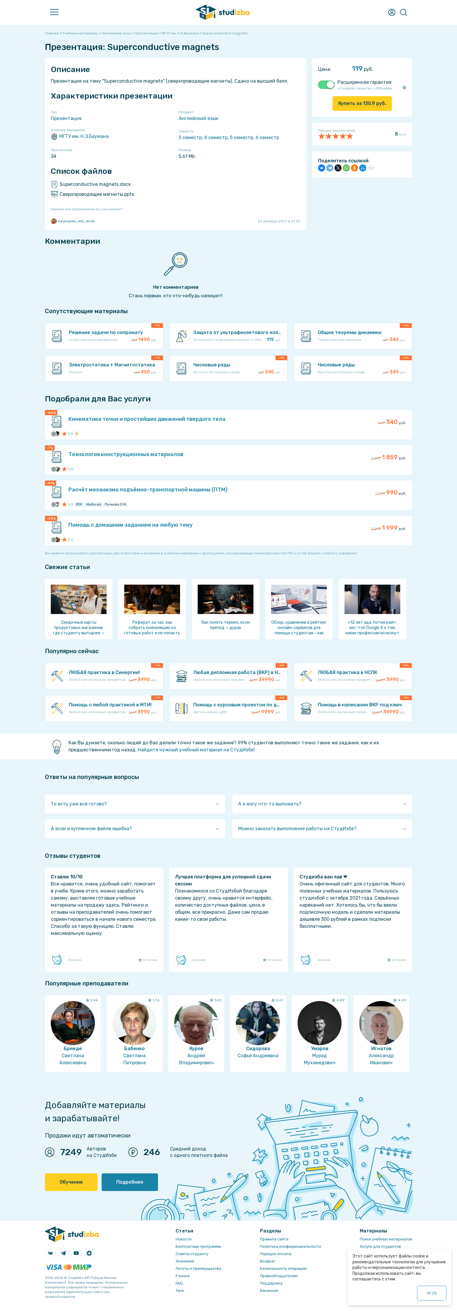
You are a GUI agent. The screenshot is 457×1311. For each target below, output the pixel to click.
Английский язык (198, 118)
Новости (183, 1239)
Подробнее (129, 1182)
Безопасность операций (283, 1268)
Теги (180, 1290)
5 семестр (241, 137)
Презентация (66, 118)
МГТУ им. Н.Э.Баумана (80, 136)
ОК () (432, 1293)
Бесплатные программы (198, 1246)
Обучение (71, 1182)
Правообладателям (279, 1276)
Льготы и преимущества (198, 1268)
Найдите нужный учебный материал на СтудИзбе (195, 750)
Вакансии (269, 1290)
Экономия (185, 1261)
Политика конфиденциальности (290, 1246)
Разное (183, 1276)
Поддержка (271, 1283)
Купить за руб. (362, 103)
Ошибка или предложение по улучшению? (87, 209)
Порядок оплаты (275, 1254)
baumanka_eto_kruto (73, 221)
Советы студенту (192, 1254)
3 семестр (190, 137)
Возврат (267, 1261)
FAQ (179, 1283)
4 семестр (216, 137)
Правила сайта (274, 1239)
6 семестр (267, 137)
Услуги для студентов (380, 1246)
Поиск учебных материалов (386, 1239)
